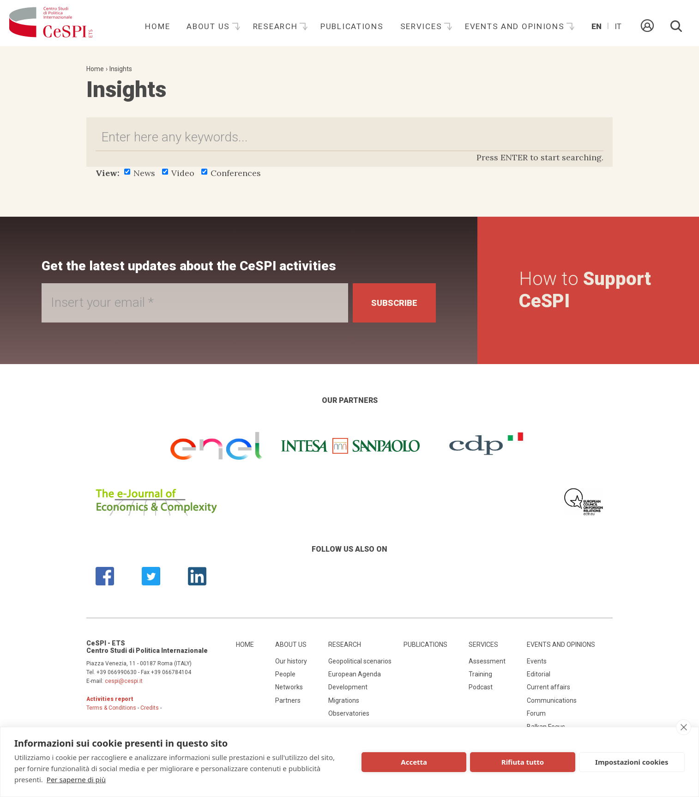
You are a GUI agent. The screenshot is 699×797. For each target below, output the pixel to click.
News (139, 173)
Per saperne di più (76, 779)
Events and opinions (516, 26)
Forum (536, 713)
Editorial (538, 674)
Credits (149, 708)
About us (209, 26)
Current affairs (548, 687)
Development (348, 687)
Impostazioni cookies (632, 762)
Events (537, 661)
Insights (120, 69)
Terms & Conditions (111, 708)
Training (480, 674)
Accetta (414, 762)
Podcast (481, 687)
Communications (552, 700)
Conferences (231, 173)
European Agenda (354, 674)
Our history (291, 661)
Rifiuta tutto (522, 762)
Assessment (487, 661)
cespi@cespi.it (124, 681)
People (285, 674)
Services (422, 26)
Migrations (343, 700)
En (596, 26)
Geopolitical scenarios (360, 661)
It (618, 26)
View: (108, 173)
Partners (288, 700)
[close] (683, 727)
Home (157, 26)
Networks (289, 687)
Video (178, 173)
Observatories (348, 713)
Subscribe (394, 303)
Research (276, 26)
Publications (352, 26)
